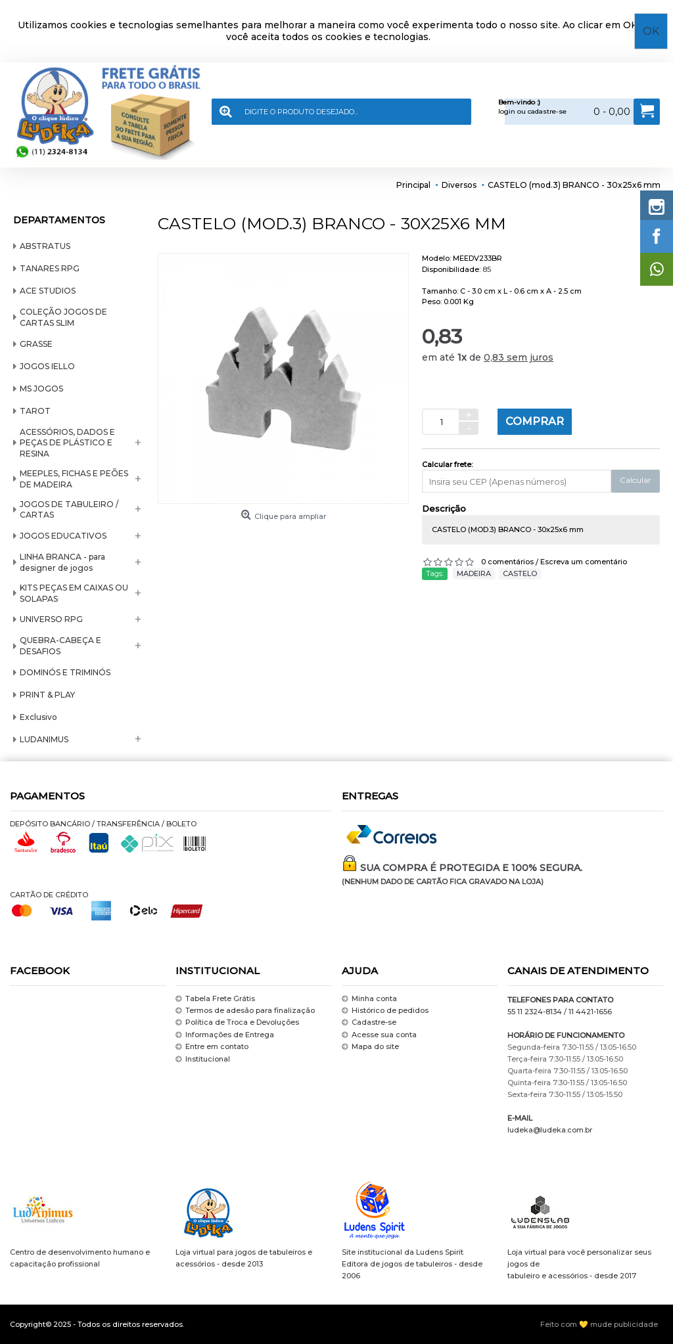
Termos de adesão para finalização (245, 1011)
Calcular (635, 480)
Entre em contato (211, 1047)
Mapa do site (370, 1047)
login (506, 111)
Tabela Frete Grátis (215, 999)
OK (651, 31)
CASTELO (520, 573)
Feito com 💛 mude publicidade (599, 1324)
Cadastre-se (369, 1023)
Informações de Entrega (224, 1035)
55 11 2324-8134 (534, 1011)
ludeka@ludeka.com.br (549, 1129)
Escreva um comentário (583, 561)
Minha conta (369, 999)
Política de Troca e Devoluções (237, 1023)
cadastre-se (547, 111)
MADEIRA (474, 573)
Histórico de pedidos (385, 1011)
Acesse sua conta (379, 1035)
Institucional (202, 1059)
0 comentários (507, 561)
